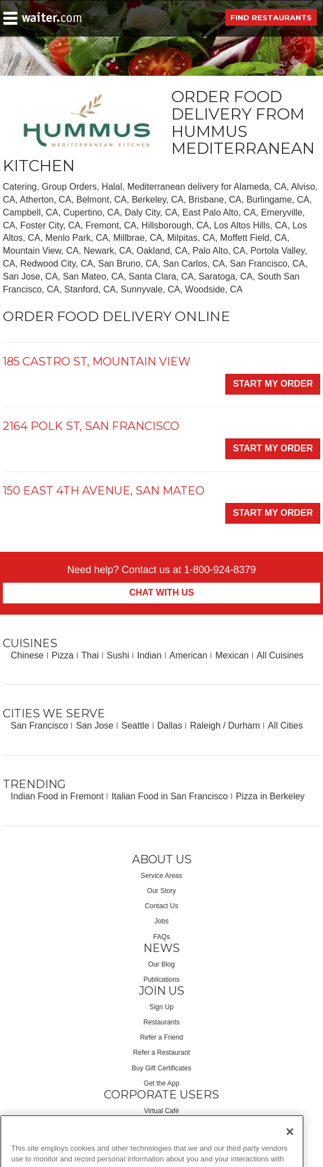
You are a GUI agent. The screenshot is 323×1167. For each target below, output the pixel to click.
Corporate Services (161, 1126)
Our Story (161, 891)
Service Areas (161, 876)
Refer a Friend (161, 1037)
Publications (161, 979)
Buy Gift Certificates (161, 1068)
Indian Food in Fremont (57, 796)
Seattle (135, 725)
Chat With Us (161, 592)
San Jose (94, 725)
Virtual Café (161, 1111)
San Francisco (39, 725)
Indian (149, 655)
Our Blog (161, 964)
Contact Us (161, 906)
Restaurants (161, 1022)
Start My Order (273, 383)
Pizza (63, 655)
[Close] (289, 1149)
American (189, 655)
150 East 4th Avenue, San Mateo (103, 490)
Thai (90, 655)
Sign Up (161, 1007)
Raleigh (205, 725)
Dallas (169, 725)
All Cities (285, 725)
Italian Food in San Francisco (169, 796)
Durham (244, 725)
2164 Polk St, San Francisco (91, 426)
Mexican (232, 655)
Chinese (27, 655)
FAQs (161, 937)
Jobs (161, 921)
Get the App (161, 1083)
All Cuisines (280, 655)
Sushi (118, 655)
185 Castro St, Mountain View (96, 361)
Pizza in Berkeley (270, 796)
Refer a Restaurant (161, 1052)
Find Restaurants (271, 17)
